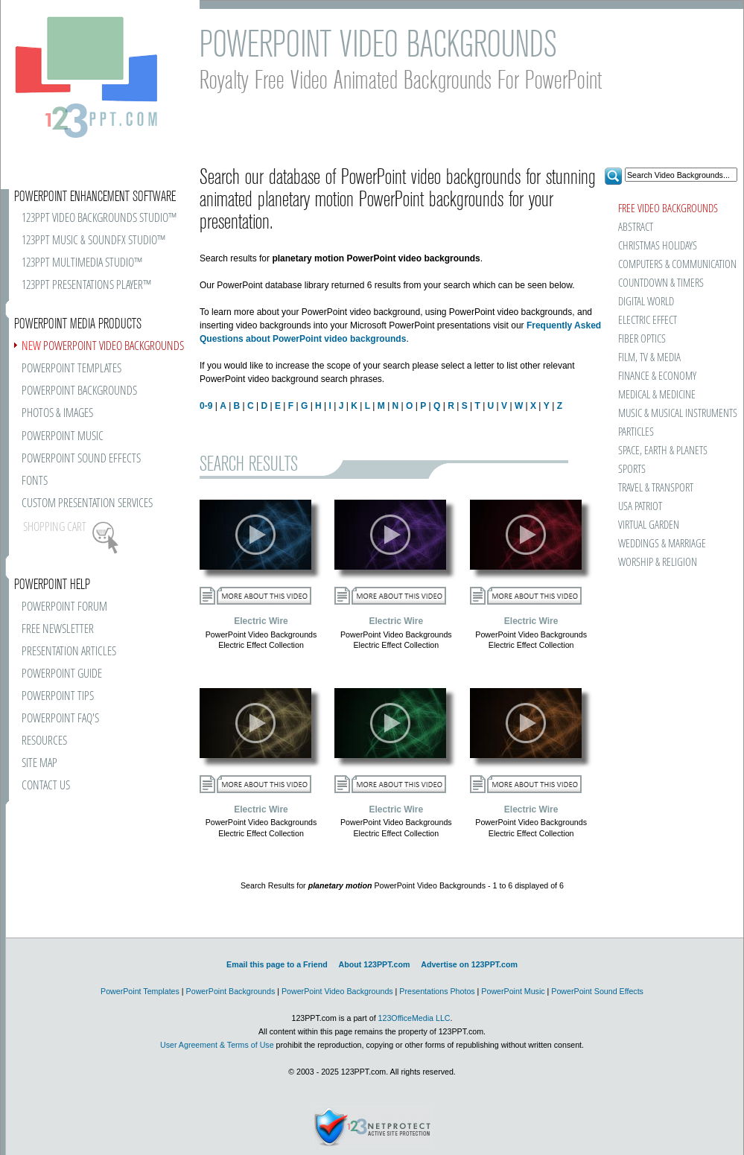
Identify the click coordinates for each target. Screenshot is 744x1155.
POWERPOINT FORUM (64, 607)
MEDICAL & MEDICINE (657, 395)
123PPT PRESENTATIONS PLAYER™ (86, 286)
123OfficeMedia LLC (414, 1018)
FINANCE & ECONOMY (657, 376)
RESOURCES (44, 741)
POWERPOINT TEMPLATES (71, 369)
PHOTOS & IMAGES (57, 414)
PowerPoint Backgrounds (231, 991)
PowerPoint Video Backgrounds (337, 991)
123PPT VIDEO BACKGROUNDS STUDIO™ (99, 218)
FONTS (35, 481)
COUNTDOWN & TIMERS (661, 283)
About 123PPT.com (374, 964)
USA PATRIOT (640, 506)
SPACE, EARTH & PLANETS (663, 451)
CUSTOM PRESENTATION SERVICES (87, 504)
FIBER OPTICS (642, 339)
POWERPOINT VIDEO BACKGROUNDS (103, 347)
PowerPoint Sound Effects (597, 991)
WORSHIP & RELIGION (657, 562)
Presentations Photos (436, 991)
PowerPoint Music (512, 991)
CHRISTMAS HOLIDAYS (657, 246)
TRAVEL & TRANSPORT (655, 488)
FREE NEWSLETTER (58, 630)
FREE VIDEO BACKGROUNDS (668, 209)
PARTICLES (636, 432)
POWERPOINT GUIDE (62, 674)
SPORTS (632, 469)
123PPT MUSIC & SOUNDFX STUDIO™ (93, 241)
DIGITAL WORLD (646, 302)
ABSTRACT (635, 227)
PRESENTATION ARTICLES (69, 652)
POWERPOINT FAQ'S (60, 719)
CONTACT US (46, 786)
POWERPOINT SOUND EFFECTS (81, 459)
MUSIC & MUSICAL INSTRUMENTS (658, 413)
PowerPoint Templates (140, 991)
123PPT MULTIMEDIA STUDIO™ (82, 263)
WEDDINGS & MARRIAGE (662, 544)
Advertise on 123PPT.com (469, 964)
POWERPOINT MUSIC (63, 437)
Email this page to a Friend (277, 964)
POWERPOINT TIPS (58, 697)
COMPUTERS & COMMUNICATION (676, 264)
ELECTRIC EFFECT (647, 320)
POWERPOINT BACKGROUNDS (79, 391)
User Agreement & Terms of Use (217, 1044)
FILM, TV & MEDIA (649, 357)
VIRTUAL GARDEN (648, 525)
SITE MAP (39, 764)
